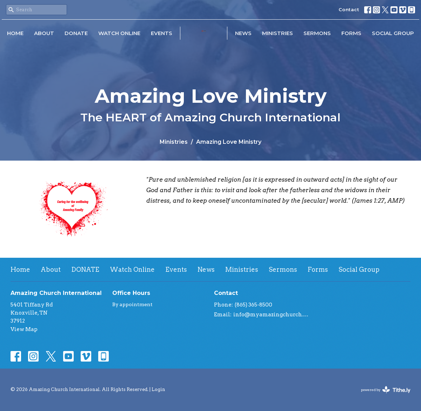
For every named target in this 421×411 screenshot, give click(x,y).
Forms (351, 33)
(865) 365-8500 (253, 305)
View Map (24, 329)
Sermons (317, 33)
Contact (349, 9)
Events (161, 33)
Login (158, 389)
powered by (385, 390)
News (243, 33)
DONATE (76, 33)
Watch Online (119, 33)
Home (15, 33)
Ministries (277, 33)
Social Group (393, 33)
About (44, 33)
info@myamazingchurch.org (271, 314)
